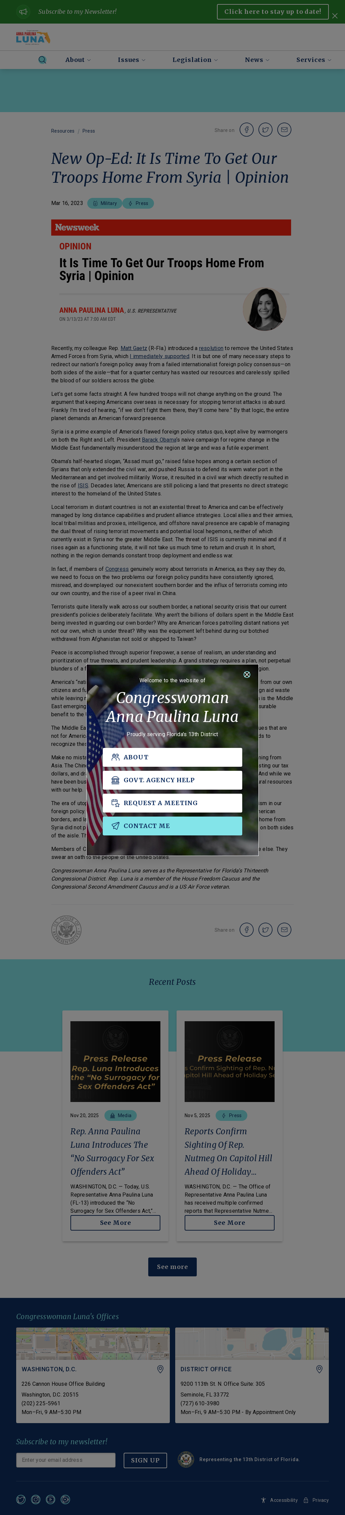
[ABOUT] (172, 757)
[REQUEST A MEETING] (172, 803)
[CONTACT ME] (172, 826)
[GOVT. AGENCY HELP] (172, 780)
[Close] (247, 675)
